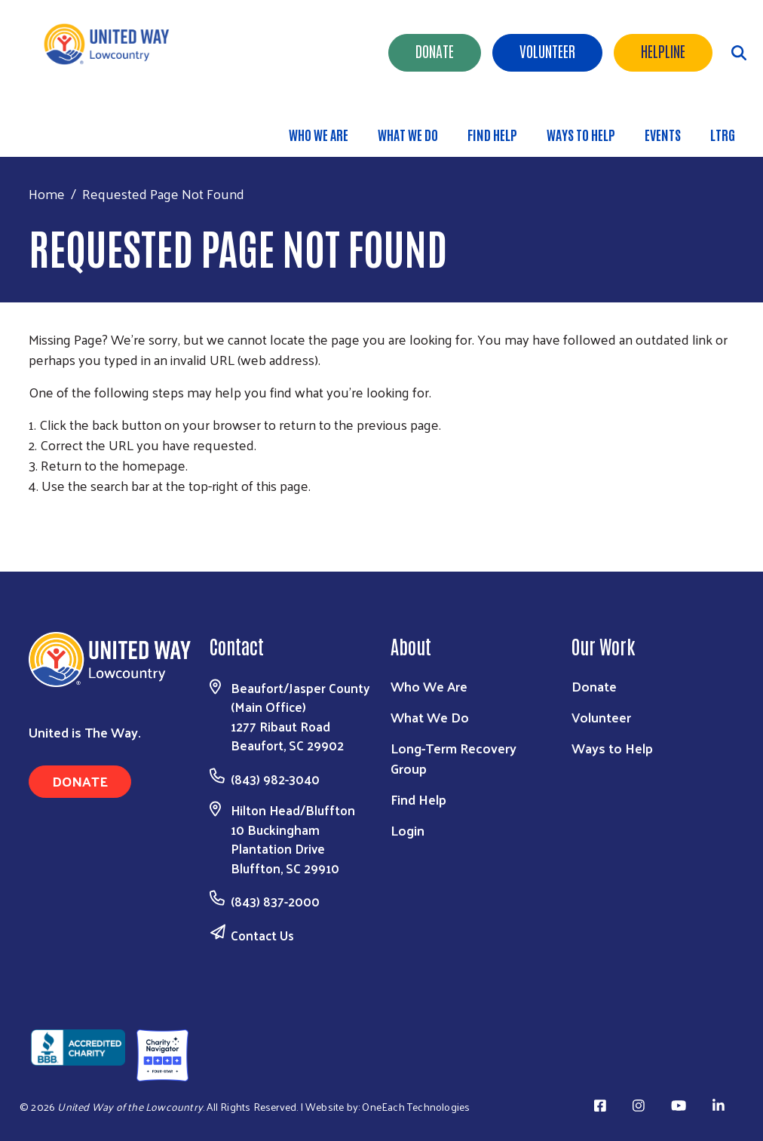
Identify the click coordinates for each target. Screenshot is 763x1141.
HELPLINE (663, 50)
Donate (434, 50)
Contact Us (262, 935)
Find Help (492, 134)
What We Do (408, 134)
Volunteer (547, 50)
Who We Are (318, 134)
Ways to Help (581, 134)
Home (47, 193)
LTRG (722, 134)
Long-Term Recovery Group (453, 758)
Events (663, 134)
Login (407, 830)
